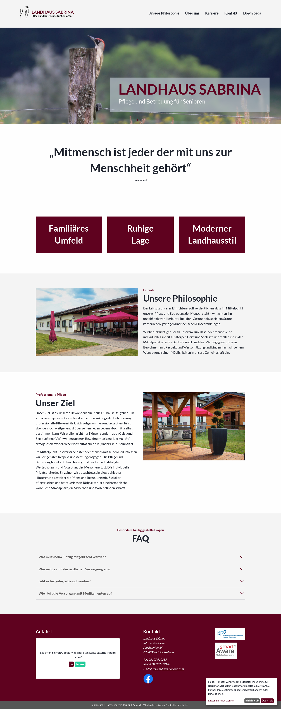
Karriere (212, 13)
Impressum (97, 704)
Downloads (252, 13)
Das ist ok (267, 700)
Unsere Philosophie (164, 13)
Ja (71, 664)
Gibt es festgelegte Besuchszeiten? (65, 581)
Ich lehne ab (252, 700)
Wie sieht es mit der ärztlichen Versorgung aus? (74, 569)
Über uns (192, 13)
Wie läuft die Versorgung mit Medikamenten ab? (75, 593)
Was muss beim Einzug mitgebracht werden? (72, 557)
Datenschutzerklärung (118, 704)
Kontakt (230, 13)
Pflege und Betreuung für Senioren (161, 101)
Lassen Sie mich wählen (221, 700)
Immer (80, 664)
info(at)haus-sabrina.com (168, 668)
